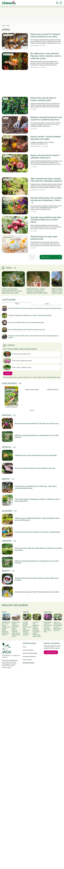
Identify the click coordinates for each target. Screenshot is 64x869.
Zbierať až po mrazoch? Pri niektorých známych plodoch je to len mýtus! (45, 35)
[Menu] (61, 2)
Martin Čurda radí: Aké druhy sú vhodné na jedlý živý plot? (43, 99)
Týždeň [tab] (17, 304)
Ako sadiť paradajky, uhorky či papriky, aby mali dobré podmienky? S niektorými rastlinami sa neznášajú (27, 628)
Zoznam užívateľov (28, 650)
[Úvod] (9, 2)
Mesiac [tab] (47, 304)
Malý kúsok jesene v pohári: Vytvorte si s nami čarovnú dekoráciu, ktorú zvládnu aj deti (37, 291)
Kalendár (9, 511)
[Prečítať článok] (15, 41)
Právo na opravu (27, 660)
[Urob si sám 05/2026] (31, 388)
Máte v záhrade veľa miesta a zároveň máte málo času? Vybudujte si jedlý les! (46, 179)
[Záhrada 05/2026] (11, 397)
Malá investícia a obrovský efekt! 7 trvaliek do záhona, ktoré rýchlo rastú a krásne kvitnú (48, 627)
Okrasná (8, 415)
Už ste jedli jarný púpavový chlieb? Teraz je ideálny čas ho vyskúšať (37, 592)
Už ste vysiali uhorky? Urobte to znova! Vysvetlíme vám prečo (26, 322)
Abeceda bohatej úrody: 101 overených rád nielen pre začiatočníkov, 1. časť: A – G (46, 200)
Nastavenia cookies (28, 663)
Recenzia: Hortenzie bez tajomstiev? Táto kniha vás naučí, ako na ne (37, 423)
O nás (24, 647)
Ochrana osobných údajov (30, 653)
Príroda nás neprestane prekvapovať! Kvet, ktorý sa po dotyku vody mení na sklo (12, 291)
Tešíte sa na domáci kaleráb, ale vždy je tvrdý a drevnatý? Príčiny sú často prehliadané (58, 626)
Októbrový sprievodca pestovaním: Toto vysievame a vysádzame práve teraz (46, 118)
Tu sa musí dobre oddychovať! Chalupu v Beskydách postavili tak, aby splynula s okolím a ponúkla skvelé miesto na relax (37, 629)
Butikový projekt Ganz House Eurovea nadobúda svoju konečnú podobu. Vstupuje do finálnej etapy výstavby (6, 628)
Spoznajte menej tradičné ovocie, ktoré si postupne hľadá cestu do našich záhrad (45, 219)
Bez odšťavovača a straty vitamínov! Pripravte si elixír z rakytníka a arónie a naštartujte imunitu (45, 56)
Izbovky (8, 479)
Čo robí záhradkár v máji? (53, 377)
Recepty (8, 571)
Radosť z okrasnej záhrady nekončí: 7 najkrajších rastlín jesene (45, 156)
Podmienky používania (29, 656)
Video (8, 268)
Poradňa (8, 541)
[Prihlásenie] (57, 3)
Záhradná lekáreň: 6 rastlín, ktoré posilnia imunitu (43, 237)
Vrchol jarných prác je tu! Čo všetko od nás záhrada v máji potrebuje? (37, 532)
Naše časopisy (11, 383)
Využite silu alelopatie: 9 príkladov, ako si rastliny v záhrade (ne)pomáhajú (29, 315)
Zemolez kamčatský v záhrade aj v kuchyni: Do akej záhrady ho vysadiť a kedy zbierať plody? (34, 308)
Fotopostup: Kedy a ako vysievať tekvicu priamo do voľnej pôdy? (36, 455)
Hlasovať (7, 373)
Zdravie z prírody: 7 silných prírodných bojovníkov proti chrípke (45, 137)
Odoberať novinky (51, 652)
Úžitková (8, 447)
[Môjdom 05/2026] (52, 388)
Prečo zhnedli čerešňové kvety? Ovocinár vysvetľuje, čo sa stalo (26, 329)
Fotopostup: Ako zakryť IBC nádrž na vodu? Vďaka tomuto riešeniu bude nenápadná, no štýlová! (33, 336)
